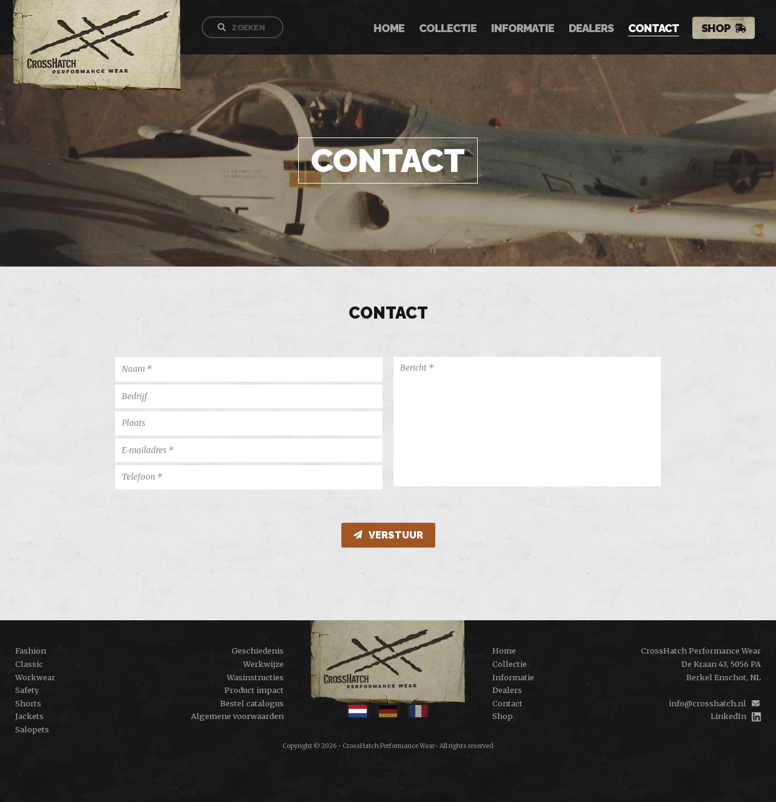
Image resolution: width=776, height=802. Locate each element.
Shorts (28, 703)
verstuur (388, 535)
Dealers (597, 29)
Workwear (35, 677)
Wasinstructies (255, 677)
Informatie (528, 29)
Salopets (32, 729)
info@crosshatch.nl (707, 703)
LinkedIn (728, 716)
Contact (659, 29)
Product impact (254, 690)
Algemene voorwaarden (237, 716)
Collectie (454, 29)
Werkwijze (263, 664)
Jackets (29, 716)
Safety (27, 690)
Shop (722, 28)
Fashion (30, 650)
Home (395, 29)
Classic (29, 664)
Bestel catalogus (252, 703)
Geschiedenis (258, 650)
